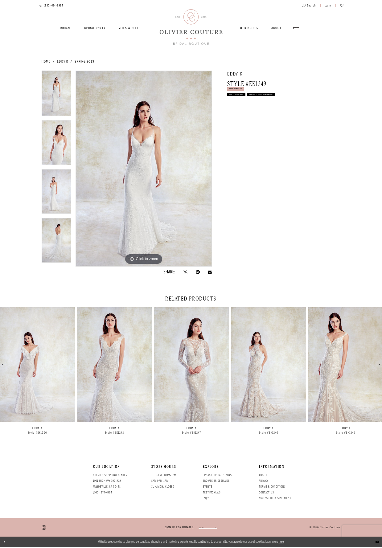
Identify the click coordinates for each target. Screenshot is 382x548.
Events (207, 486)
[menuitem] (66, 28)
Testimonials (212, 492)
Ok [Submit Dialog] (374, 543)
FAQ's (206, 498)
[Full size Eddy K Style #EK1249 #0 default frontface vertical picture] (144, 168)
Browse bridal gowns (217, 475)
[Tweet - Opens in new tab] (185, 272)
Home (46, 61)
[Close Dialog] (7, 543)
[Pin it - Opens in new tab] (198, 272)
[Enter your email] (207, 528)
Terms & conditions (272, 486)
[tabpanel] (57, 95)
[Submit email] (229, 528)
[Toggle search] (309, 5)
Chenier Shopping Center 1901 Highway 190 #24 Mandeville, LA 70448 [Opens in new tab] (110, 481)
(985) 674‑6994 (103, 492)
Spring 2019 (84, 61)
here (281, 543)
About (263, 475)
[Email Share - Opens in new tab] (210, 272)
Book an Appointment (249, 107)
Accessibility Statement (275, 498)
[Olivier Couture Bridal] (191, 27)
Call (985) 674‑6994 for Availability (262, 121)
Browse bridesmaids (216, 480)
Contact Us (266, 492)
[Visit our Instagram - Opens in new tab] (44, 527)
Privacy (264, 480)
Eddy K (62, 61)
